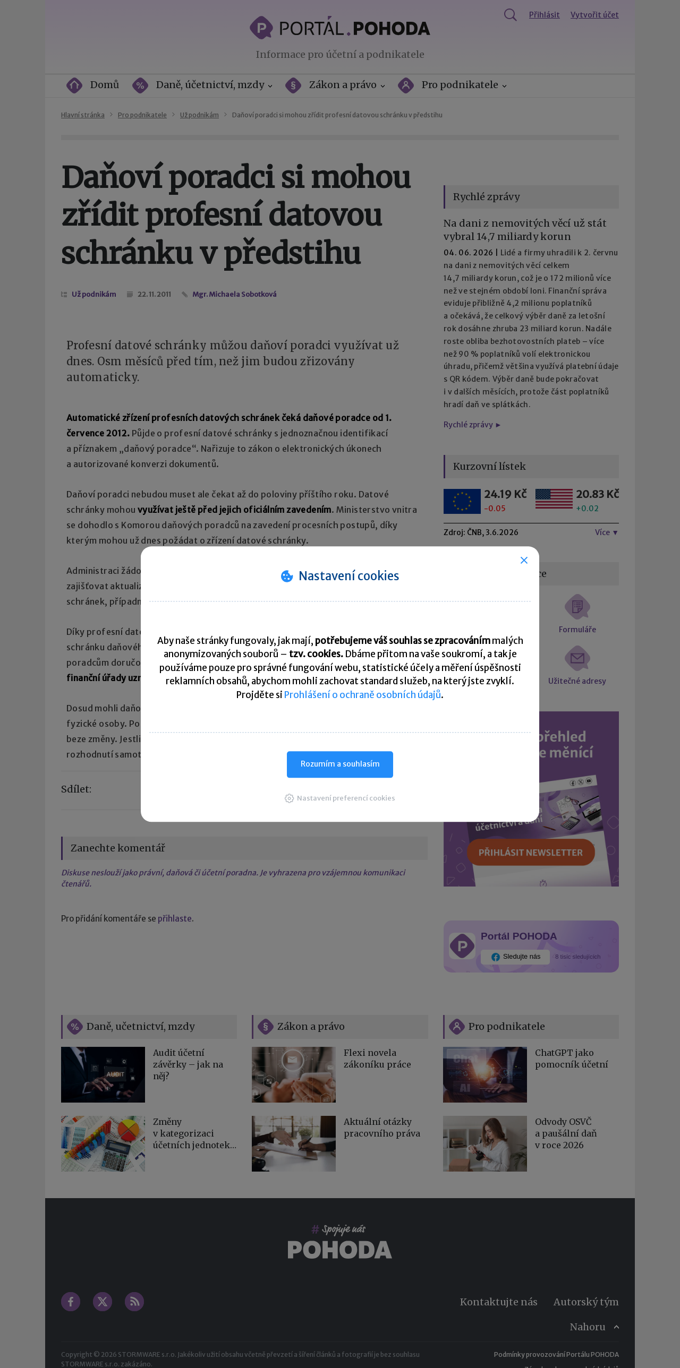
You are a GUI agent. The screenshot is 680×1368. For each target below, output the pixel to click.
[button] (340, 798)
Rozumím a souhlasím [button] (340, 764)
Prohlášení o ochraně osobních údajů (362, 695)
